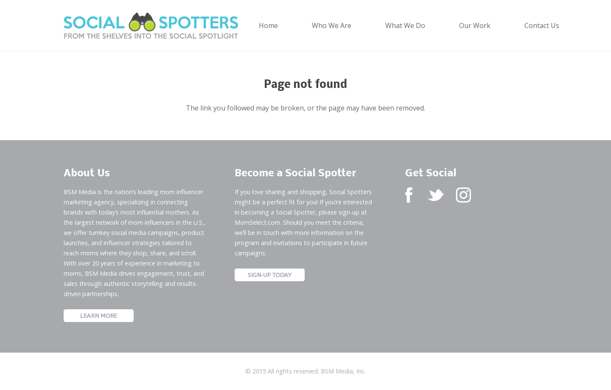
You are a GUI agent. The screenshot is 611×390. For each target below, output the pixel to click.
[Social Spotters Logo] (151, 26)
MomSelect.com (257, 222)
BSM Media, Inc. (343, 371)
